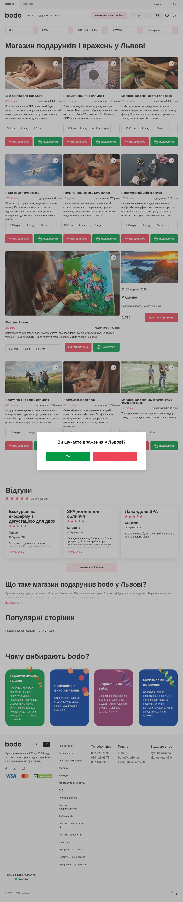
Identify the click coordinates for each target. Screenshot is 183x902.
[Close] (141, 437)
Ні (115, 456)
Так (68, 456)
